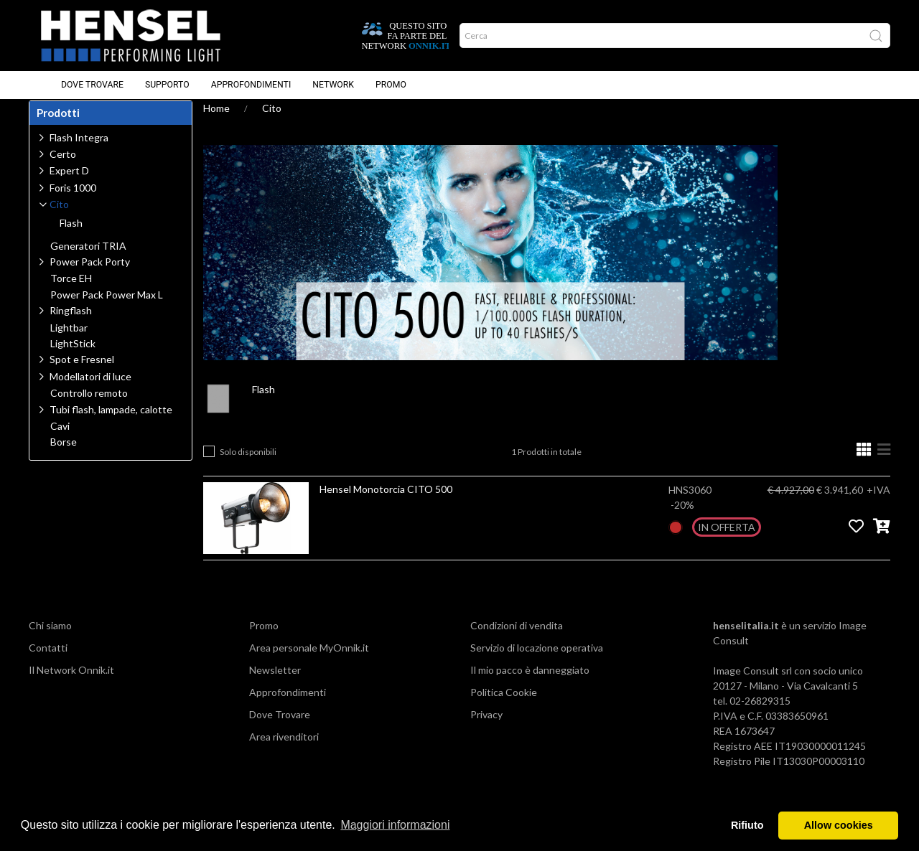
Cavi (60, 440)
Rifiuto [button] (747, 825)
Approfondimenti (251, 85)
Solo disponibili (248, 465)
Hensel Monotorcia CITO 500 (385, 503)
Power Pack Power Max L (106, 308)
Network (333, 85)
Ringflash (71, 324)
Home (216, 122)
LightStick (72, 357)
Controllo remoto (89, 407)
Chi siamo (50, 639)
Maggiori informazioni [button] (394, 825)
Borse (63, 455)
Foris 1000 (73, 201)
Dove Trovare (92, 85)
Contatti (48, 661)
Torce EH (71, 292)
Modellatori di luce (90, 390)
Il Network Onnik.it (71, 683)
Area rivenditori (284, 750)
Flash (263, 403)
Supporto (167, 85)
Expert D (69, 184)
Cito (271, 122)
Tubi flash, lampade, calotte (111, 423)
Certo (63, 167)
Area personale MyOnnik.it (309, 661)
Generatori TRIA (88, 259)
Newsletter (275, 683)
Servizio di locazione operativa (536, 661)
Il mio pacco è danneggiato (529, 683)
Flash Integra (79, 151)
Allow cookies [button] (838, 825)
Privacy (486, 728)
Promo (390, 85)
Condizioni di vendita (516, 639)
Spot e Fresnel (82, 373)
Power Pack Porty (90, 275)
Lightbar (69, 341)
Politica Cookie (503, 706)
